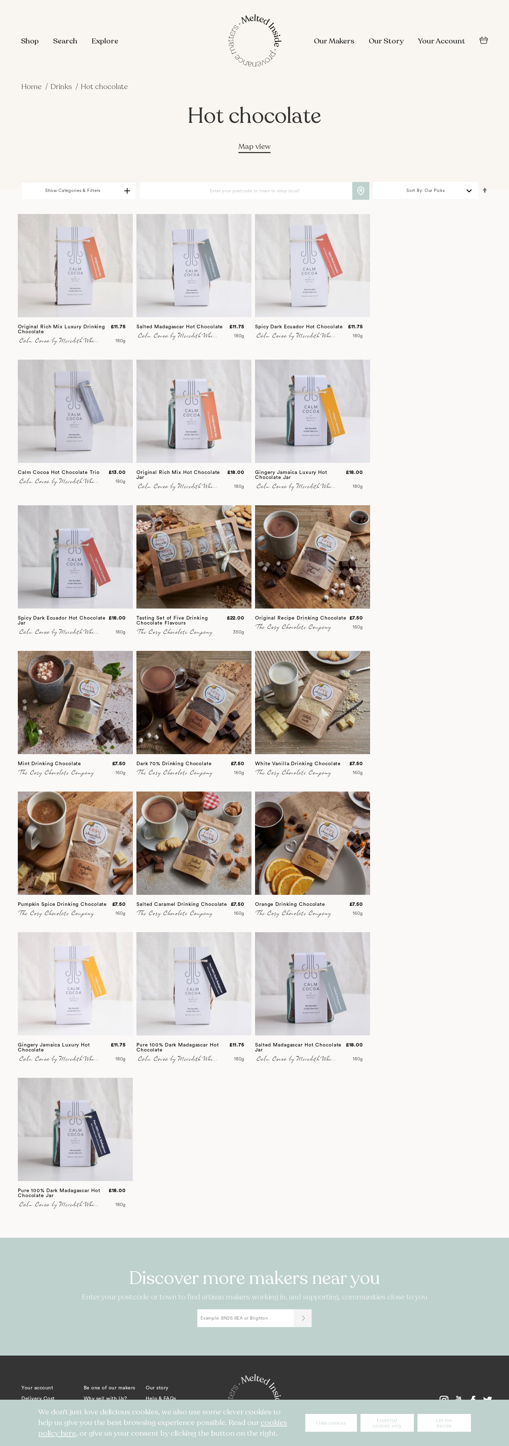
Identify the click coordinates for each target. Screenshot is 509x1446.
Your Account (441, 41)
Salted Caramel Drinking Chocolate (181, 904)
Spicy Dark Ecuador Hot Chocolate (299, 326)
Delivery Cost (38, 1398)
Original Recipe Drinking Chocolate (301, 618)
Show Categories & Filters (72, 191)
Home (32, 87)
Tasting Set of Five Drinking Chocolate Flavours (172, 621)
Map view (254, 146)
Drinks (62, 87)
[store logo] (255, 41)
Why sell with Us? (105, 1398)
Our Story (386, 41)
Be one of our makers (109, 1387)
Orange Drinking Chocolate (290, 904)
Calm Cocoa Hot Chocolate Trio (59, 472)
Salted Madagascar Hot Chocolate (179, 326)
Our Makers (334, 41)
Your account (37, 1387)
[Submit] (303, 1318)
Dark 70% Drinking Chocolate (174, 763)
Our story (157, 1387)
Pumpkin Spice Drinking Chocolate (62, 904)
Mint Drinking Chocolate (49, 763)
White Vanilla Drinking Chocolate (298, 763)
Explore (105, 41)
